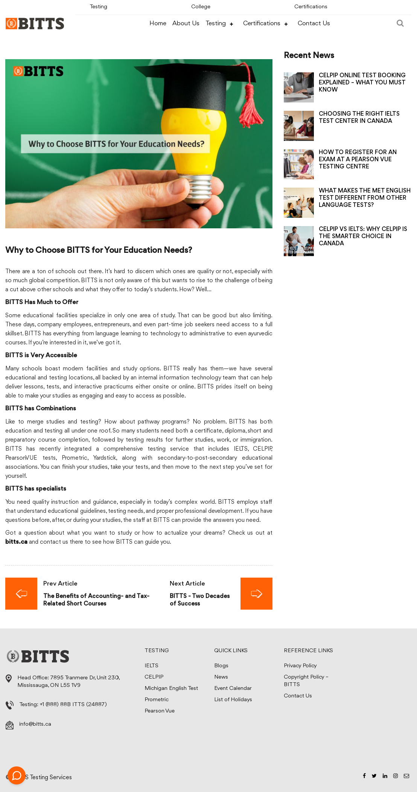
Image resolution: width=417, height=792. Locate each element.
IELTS (151, 666)
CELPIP (154, 677)
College (200, 7)
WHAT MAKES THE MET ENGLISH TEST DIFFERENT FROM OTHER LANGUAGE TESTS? (365, 198)
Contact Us (314, 23)
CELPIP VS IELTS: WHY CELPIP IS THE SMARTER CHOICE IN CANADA (363, 236)
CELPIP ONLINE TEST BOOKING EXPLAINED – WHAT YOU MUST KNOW (362, 83)
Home (157, 23)
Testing (98, 7)
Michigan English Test (171, 688)
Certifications (310, 7)
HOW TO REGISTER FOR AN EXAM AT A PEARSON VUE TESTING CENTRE (358, 160)
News (221, 677)
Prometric (157, 700)
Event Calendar (233, 688)
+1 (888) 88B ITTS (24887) (73, 705)
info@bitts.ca (35, 724)
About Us (185, 23)
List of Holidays (233, 700)
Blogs (221, 666)
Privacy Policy (300, 666)
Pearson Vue (160, 711)
